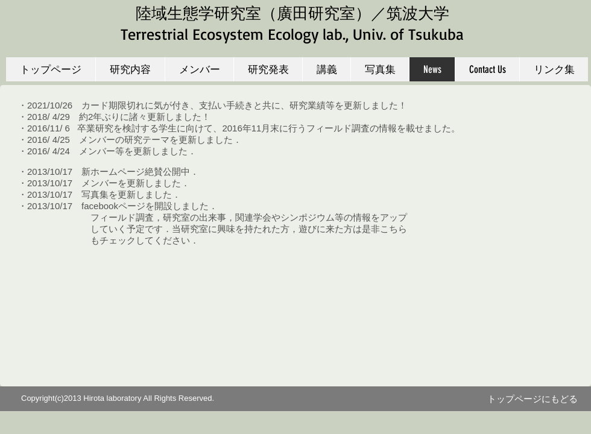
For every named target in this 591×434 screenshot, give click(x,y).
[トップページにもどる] (532, 398)
